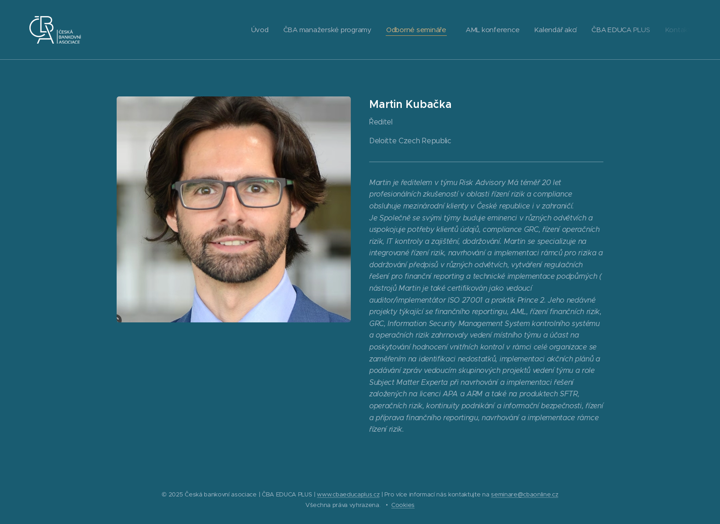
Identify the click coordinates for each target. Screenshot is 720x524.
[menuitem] (252, 29)
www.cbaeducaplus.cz (348, 494)
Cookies (403, 505)
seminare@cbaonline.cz (524, 494)
